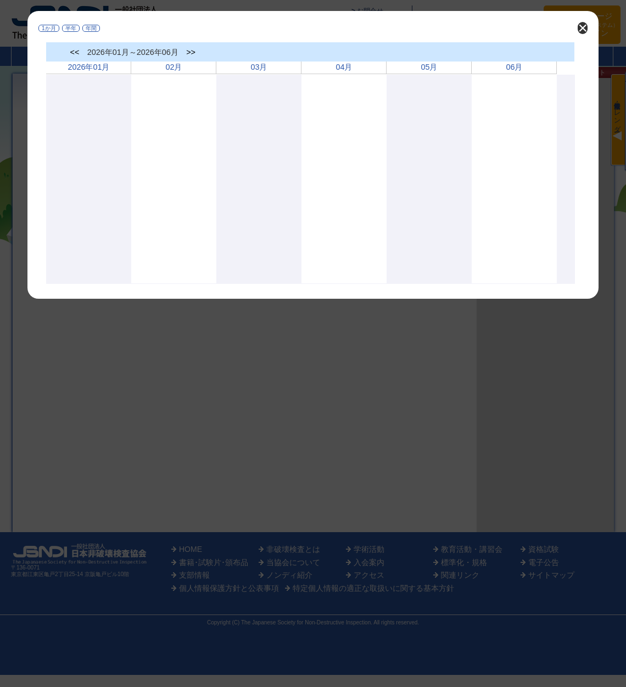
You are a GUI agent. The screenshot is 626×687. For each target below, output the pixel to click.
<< (75, 52)
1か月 (49, 28)
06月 (514, 67)
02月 (173, 67)
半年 (70, 28)
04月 (344, 67)
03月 (258, 67)
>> (190, 52)
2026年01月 (88, 67)
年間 (91, 28)
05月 (429, 67)
